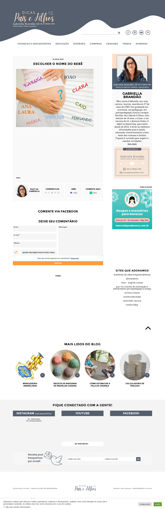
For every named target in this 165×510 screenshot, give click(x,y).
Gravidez (112, 44)
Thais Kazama (126, 488)
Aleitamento (132, 279)
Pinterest (55, 193)
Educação (62, 44)
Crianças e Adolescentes (34, 44)
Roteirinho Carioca (132, 301)
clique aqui (75, 258)
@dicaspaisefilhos (43, 413)
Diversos (141, 44)
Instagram (134, 32)
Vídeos (127, 44)
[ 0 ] (75, 193)
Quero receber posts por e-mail (38, 252)
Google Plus (49, 193)
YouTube (141, 32)
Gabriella (34, 191)
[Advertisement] (58, 151)
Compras (96, 44)
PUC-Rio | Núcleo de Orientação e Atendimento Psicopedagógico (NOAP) (132, 288)
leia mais (132, 144)
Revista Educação (132, 297)
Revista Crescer (132, 293)
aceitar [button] (157, 504)
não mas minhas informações (18, 507)
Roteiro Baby (132, 305)
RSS (148, 32)
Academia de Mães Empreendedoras (132, 275)
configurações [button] (145, 504)
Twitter (52, 193)
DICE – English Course (132, 283)
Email (58, 193)
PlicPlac (149, 488)
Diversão (79, 44)
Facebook (128, 32)
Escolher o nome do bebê (58, 64)
